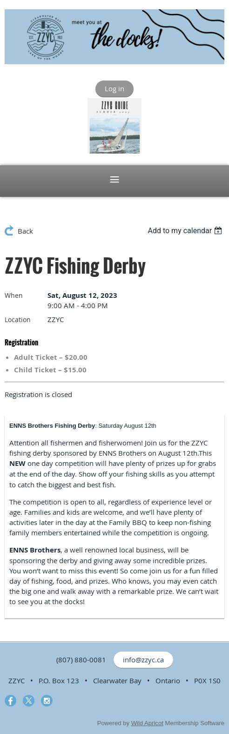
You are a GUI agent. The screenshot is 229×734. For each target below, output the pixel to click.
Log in (114, 88)
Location (18, 319)
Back (25, 231)
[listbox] (186, 230)
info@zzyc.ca (143, 659)
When (14, 295)
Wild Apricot (147, 723)
